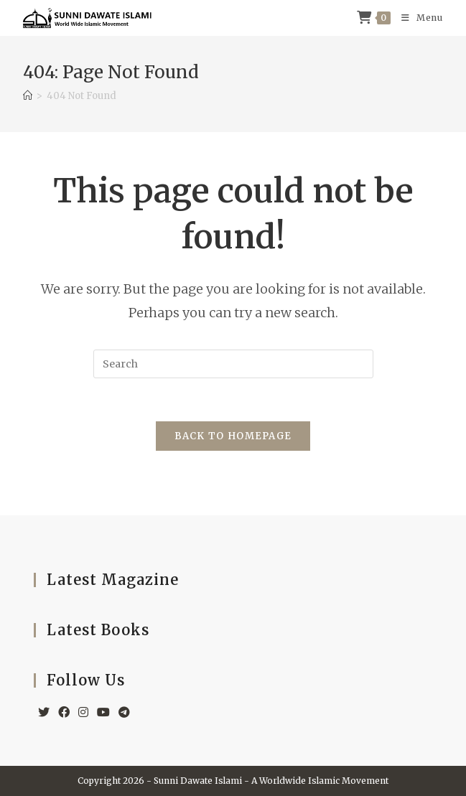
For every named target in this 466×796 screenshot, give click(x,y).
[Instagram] (83, 712)
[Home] (27, 96)
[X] (44, 712)
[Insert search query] (233, 364)
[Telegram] (124, 712)
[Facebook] (64, 712)
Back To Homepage (233, 436)
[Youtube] (103, 712)
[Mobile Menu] (417, 18)
